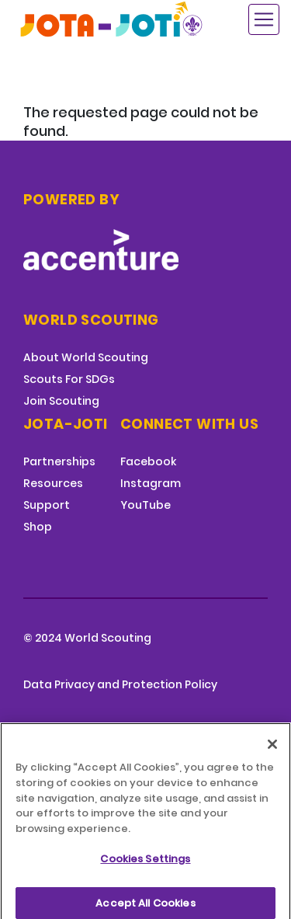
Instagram (150, 483)
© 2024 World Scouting (87, 638)
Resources (53, 483)
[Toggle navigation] (263, 19)
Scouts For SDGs (69, 379)
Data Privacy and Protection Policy (120, 684)
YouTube (145, 505)
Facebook (148, 461)
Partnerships (59, 461)
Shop (37, 526)
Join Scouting (61, 401)
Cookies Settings (145, 865)
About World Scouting (85, 357)
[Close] (272, 751)
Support (46, 505)
